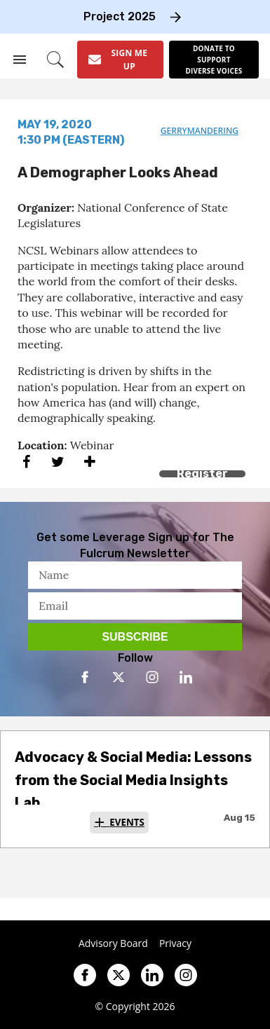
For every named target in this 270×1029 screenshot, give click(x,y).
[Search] (55, 59)
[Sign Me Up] (120, 60)
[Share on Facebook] (26, 461)
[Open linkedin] (186, 677)
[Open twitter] (118, 677)
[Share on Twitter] (58, 461)
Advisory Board (113, 943)
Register (202, 473)
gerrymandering (199, 131)
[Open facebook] (85, 677)
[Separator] (89, 461)
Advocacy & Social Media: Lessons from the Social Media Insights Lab (133, 780)
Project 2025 (119, 16)
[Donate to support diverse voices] (214, 60)
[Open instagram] (152, 677)
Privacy (175, 943)
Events (126, 822)
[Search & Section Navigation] (19, 59)
